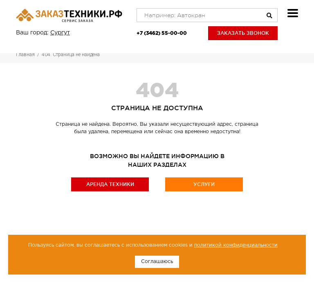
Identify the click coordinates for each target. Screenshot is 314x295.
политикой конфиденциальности (236, 245)
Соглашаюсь (157, 261)
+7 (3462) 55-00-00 (162, 33)
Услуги (204, 184)
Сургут (60, 32)
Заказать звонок (243, 33)
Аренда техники (110, 184)
